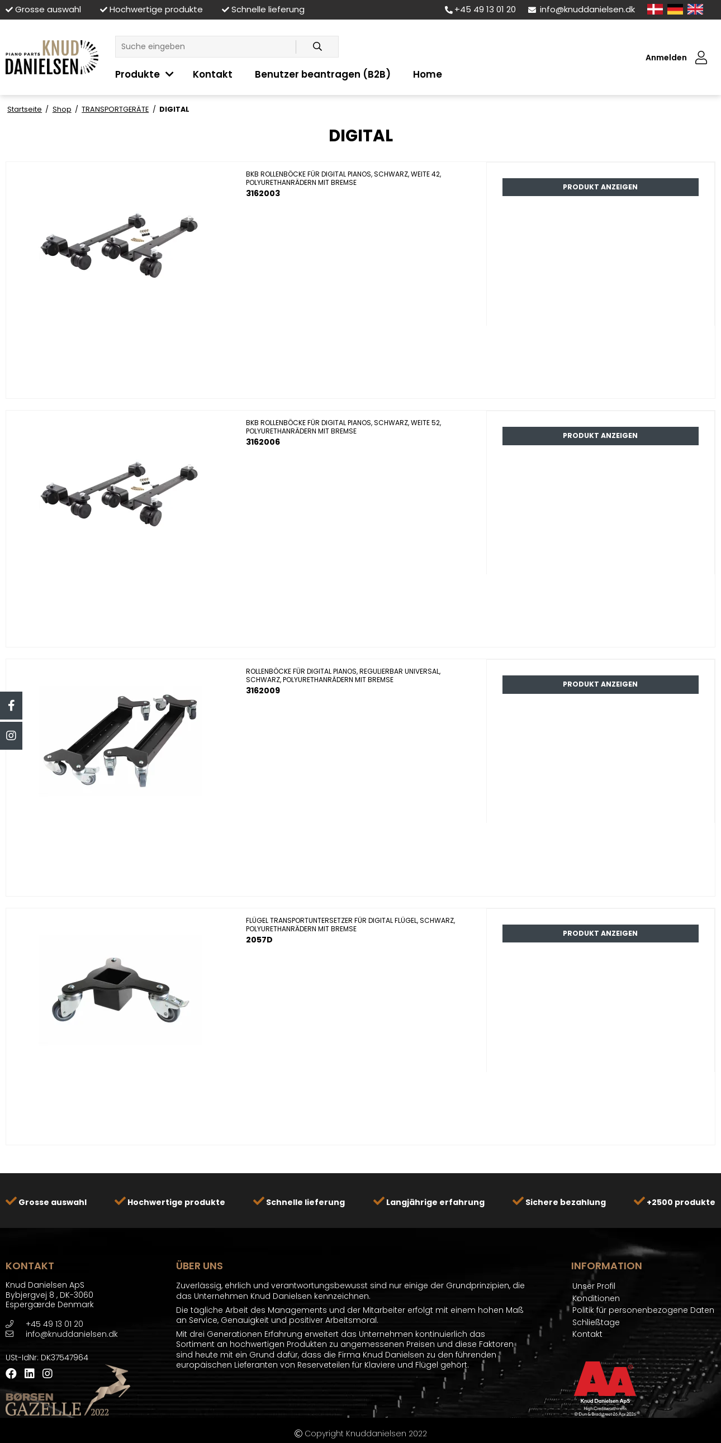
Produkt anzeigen (600, 187)
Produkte (137, 74)
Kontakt (213, 74)
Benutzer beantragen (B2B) (323, 74)
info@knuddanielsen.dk (581, 9)
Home (427, 74)
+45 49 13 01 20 (480, 9)
